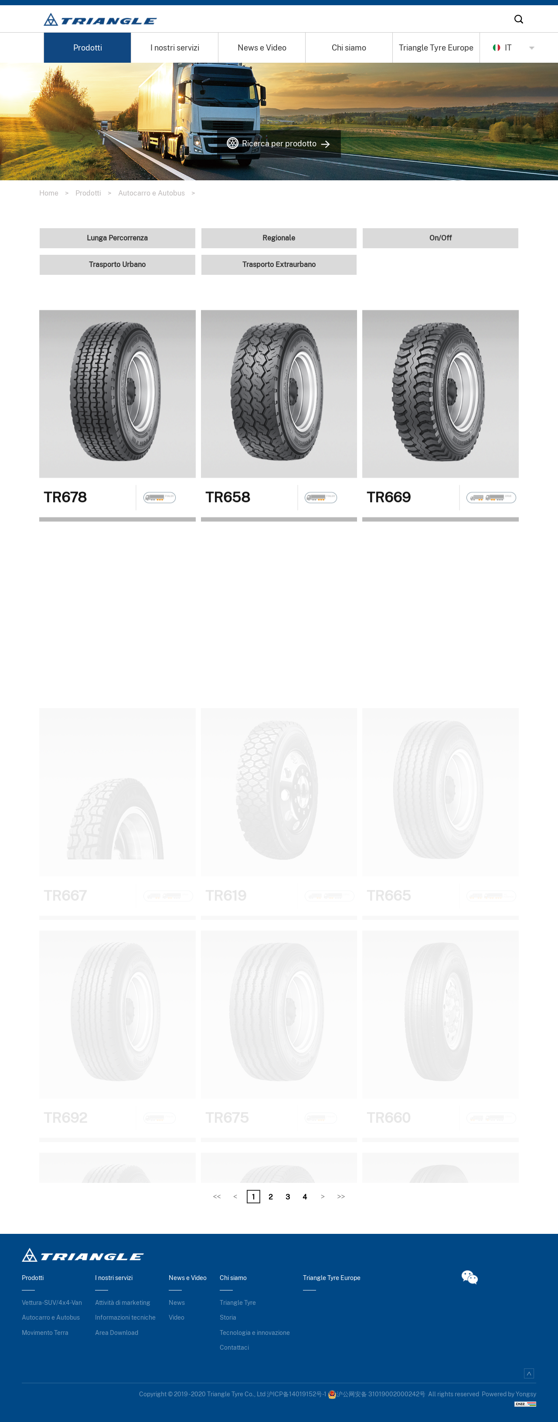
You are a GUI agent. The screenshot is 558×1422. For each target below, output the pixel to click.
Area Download (116, 1332)
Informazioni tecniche (125, 1317)
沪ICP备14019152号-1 (297, 1394)
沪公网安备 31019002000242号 (376, 1394)
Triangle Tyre (238, 1302)
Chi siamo (349, 47)
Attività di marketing (122, 1302)
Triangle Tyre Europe (436, 47)
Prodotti (87, 47)
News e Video (262, 47)
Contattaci (234, 1347)
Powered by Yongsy (509, 1394)
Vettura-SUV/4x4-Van (52, 1302)
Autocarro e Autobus (160, 193)
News (177, 1302)
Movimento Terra (45, 1332)
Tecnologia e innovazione (255, 1332)
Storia (228, 1317)
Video (176, 1317)
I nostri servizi (174, 47)
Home (57, 193)
